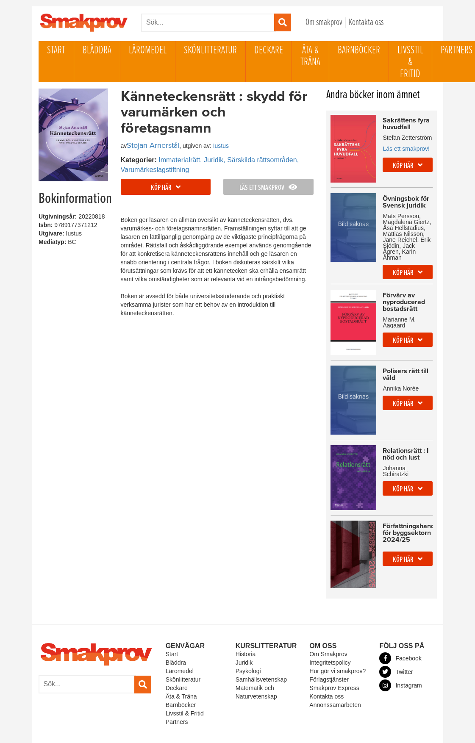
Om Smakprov (328, 636)
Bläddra (97, 50)
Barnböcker (359, 50)
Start (56, 50)
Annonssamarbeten (335, 687)
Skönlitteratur (210, 50)
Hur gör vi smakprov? (337, 653)
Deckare (268, 50)
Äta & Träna (310, 56)
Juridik (244, 645)
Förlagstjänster (329, 662)
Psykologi (248, 653)
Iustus (221, 145)
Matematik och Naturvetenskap (256, 674)
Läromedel (148, 50)
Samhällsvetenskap (261, 662)
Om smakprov (324, 23)
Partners (177, 704)
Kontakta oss (366, 23)
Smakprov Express (334, 670)
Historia (246, 636)
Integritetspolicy (329, 645)
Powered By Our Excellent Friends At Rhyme (177, 734)
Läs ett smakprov (268, 188)
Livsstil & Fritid (410, 62)
